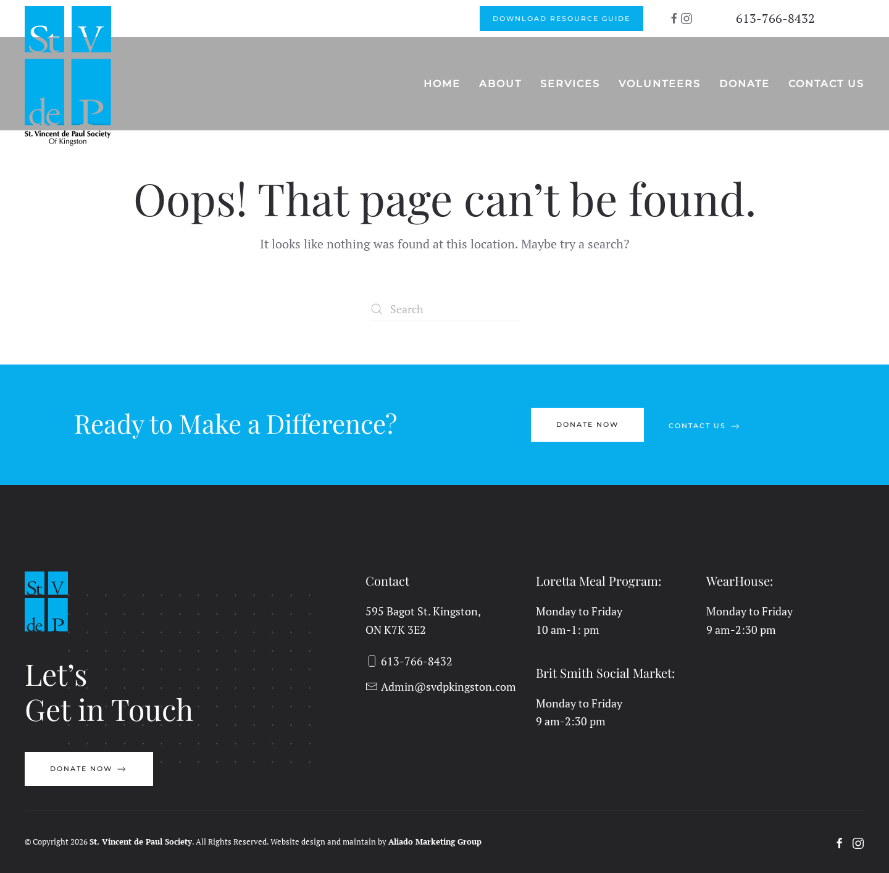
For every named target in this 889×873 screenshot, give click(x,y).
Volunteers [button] (660, 84)
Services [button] (570, 84)
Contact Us (826, 84)
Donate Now (587, 424)
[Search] (444, 309)
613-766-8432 (775, 18)
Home (442, 84)
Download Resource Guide (561, 18)
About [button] (500, 84)
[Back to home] (69, 76)
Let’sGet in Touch (109, 691)
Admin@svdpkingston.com (440, 686)
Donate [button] (744, 84)
